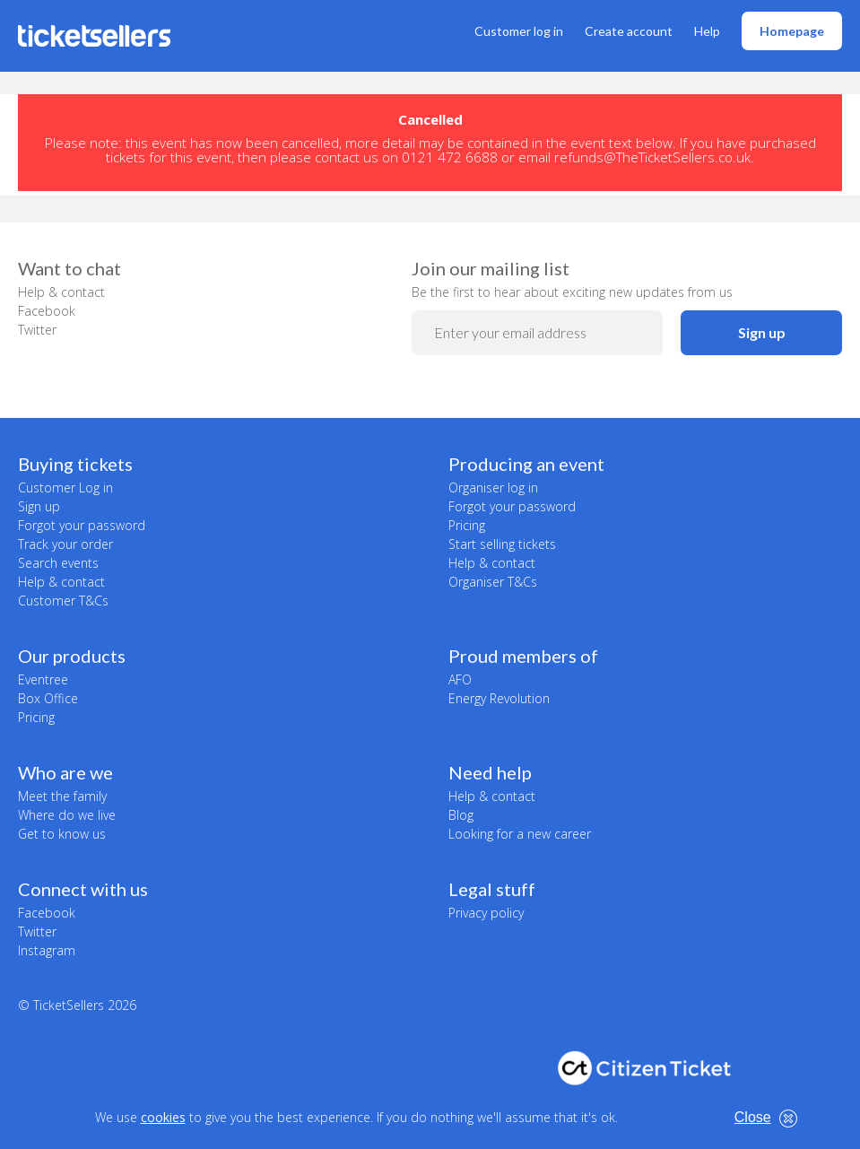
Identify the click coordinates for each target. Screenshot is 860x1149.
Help (707, 31)
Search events (58, 562)
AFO (460, 679)
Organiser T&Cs (492, 581)
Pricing (466, 525)
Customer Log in (65, 487)
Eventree (43, 679)
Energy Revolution (499, 698)
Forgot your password (81, 525)
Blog (460, 814)
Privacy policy (486, 912)
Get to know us (62, 833)
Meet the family (62, 796)
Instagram (46, 950)
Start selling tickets (502, 544)
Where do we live (67, 814)
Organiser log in (493, 487)
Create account (629, 31)
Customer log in (518, 31)
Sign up (762, 332)
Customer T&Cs (63, 600)
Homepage (792, 31)
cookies (163, 1117)
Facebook (46, 310)
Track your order (65, 544)
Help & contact (61, 291)
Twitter (37, 329)
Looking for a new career (519, 833)
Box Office (48, 698)
